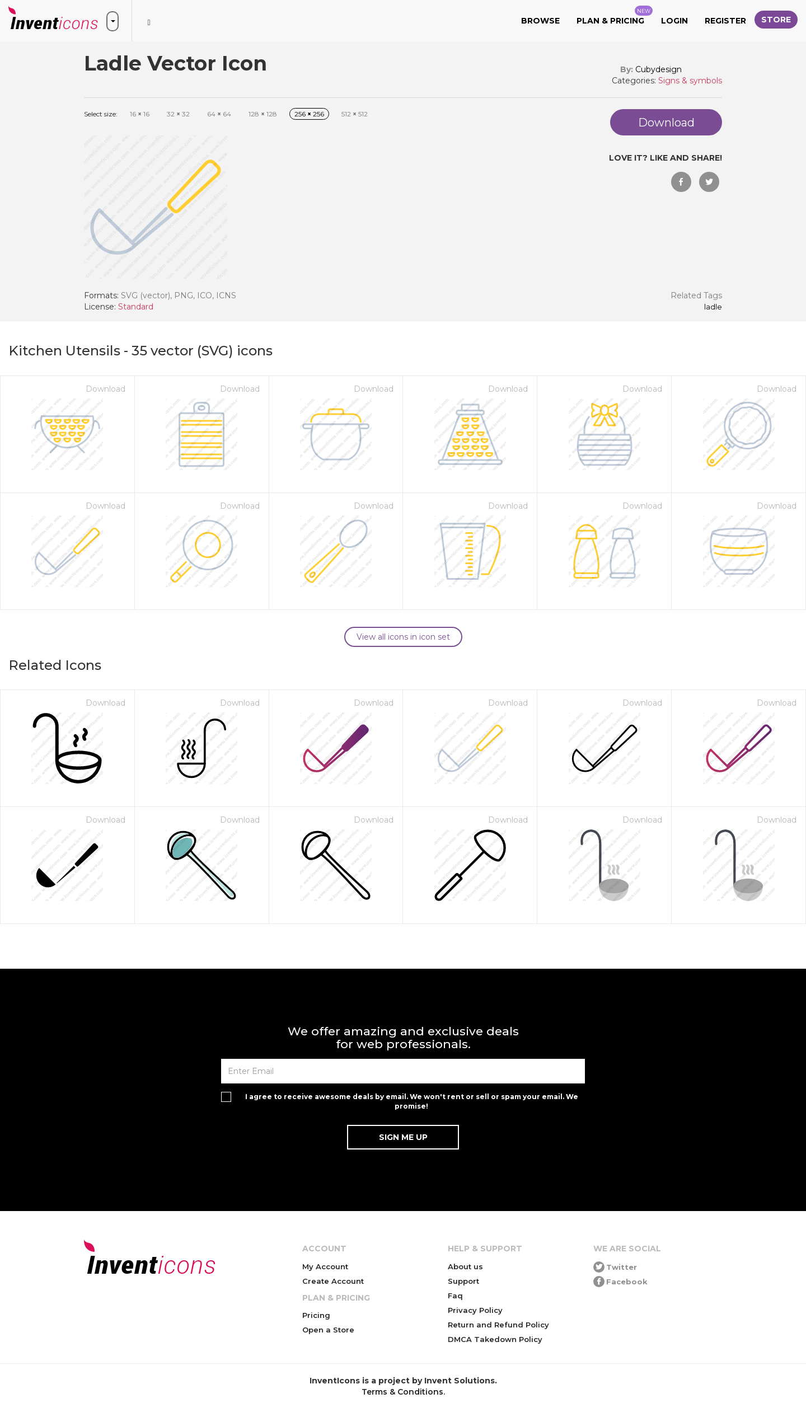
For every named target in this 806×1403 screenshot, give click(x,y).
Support (463, 1281)
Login (674, 21)
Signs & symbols (690, 81)
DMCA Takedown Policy (495, 1339)
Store (776, 20)
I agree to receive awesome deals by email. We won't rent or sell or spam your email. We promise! (411, 1101)
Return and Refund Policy (498, 1324)
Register (725, 21)
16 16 (139, 114)
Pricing (316, 1315)
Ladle (713, 307)
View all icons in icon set (403, 637)
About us (465, 1266)
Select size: (101, 114)
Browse (540, 21)
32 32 (178, 114)
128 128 (263, 114)
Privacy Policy (475, 1310)
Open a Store (328, 1329)
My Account (325, 1266)
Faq (455, 1295)
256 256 (309, 114)
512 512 (354, 114)
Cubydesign (658, 69)
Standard (135, 307)
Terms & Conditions (402, 1392)
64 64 (219, 114)
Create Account (333, 1281)
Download (105, 389)
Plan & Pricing (615, 16)
